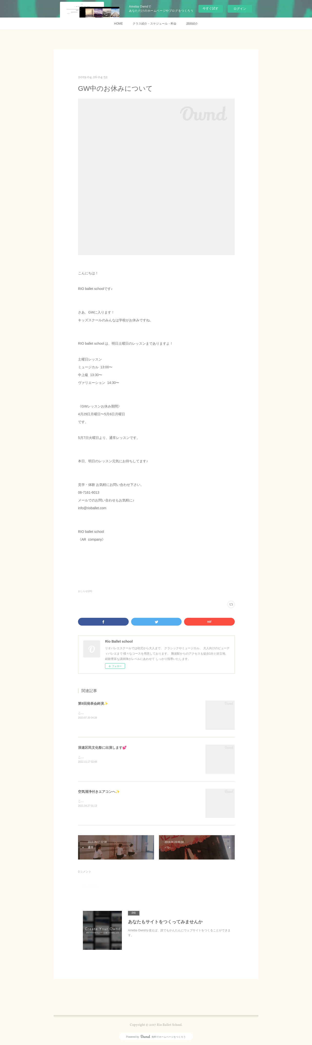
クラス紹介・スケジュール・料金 (154, 23)
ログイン (240, 8)
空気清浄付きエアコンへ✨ (99, 792)
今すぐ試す (210, 8)
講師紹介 (192, 23)
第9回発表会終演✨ (93, 703)
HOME (118, 23)
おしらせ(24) (85, 591)
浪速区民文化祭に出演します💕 (102, 747)
